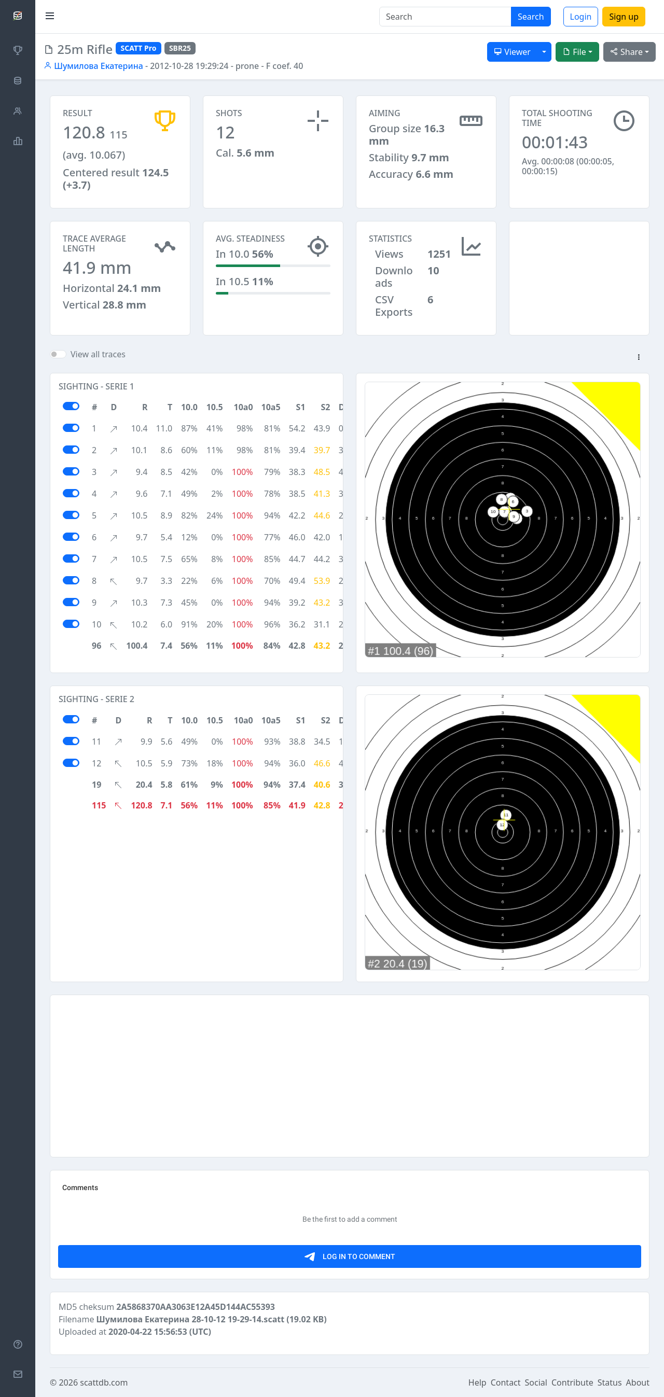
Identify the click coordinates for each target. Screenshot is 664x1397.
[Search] (445, 16)
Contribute (572, 1382)
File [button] (574, 52)
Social (536, 1382)
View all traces (98, 354)
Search (531, 16)
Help (477, 1382)
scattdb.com (104, 1382)
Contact (506, 1382)
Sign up (624, 16)
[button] (638, 358)
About (637, 1382)
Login (581, 16)
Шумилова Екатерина (93, 66)
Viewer (512, 52)
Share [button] (626, 52)
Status (610, 1382)
